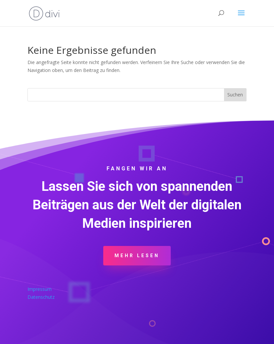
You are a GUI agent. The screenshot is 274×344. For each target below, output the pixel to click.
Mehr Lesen (137, 255)
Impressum (39, 289)
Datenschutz (41, 297)
